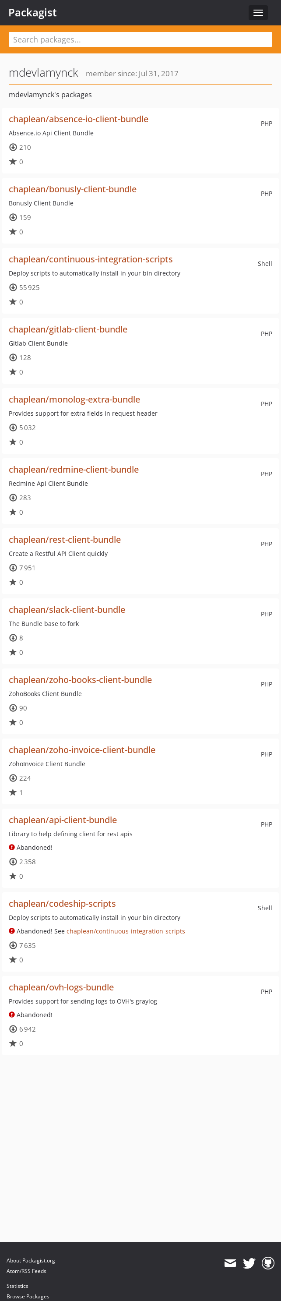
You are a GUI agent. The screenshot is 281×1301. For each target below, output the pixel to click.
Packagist (32, 12)
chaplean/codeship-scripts (62, 903)
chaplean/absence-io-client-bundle (78, 119)
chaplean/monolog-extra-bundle (74, 399)
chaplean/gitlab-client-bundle (68, 329)
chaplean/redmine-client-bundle (74, 469)
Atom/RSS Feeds (26, 1271)
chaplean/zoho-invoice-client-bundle (82, 750)
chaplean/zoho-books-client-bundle (80, 680)
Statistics (17, 1286)
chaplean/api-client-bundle (63, 820)
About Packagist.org (31, 1260)
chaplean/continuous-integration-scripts (91, 259)
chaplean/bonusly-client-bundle (73, 189)
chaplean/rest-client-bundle (65, 539)
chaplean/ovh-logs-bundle (61, 987)
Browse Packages (28, 1296)
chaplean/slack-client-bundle (67, 609)
